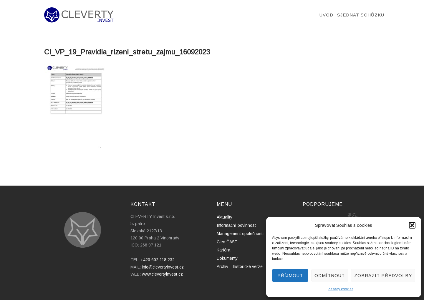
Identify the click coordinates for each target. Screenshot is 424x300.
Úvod (326, 14)
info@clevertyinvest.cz (163, 267)
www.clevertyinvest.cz (162, 274)
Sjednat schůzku (360, 14)
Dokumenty (227, 258)
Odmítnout (329, 275)
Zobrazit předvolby (383, 275)
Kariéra (223, 250)
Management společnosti (240, 233)
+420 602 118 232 (157, 259)
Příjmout (290, 275)
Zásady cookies (340, 289)
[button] (412, 225)
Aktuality (224, 217)
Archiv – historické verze (240, 266)
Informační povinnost (236, 225)
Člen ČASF (227, 241)
